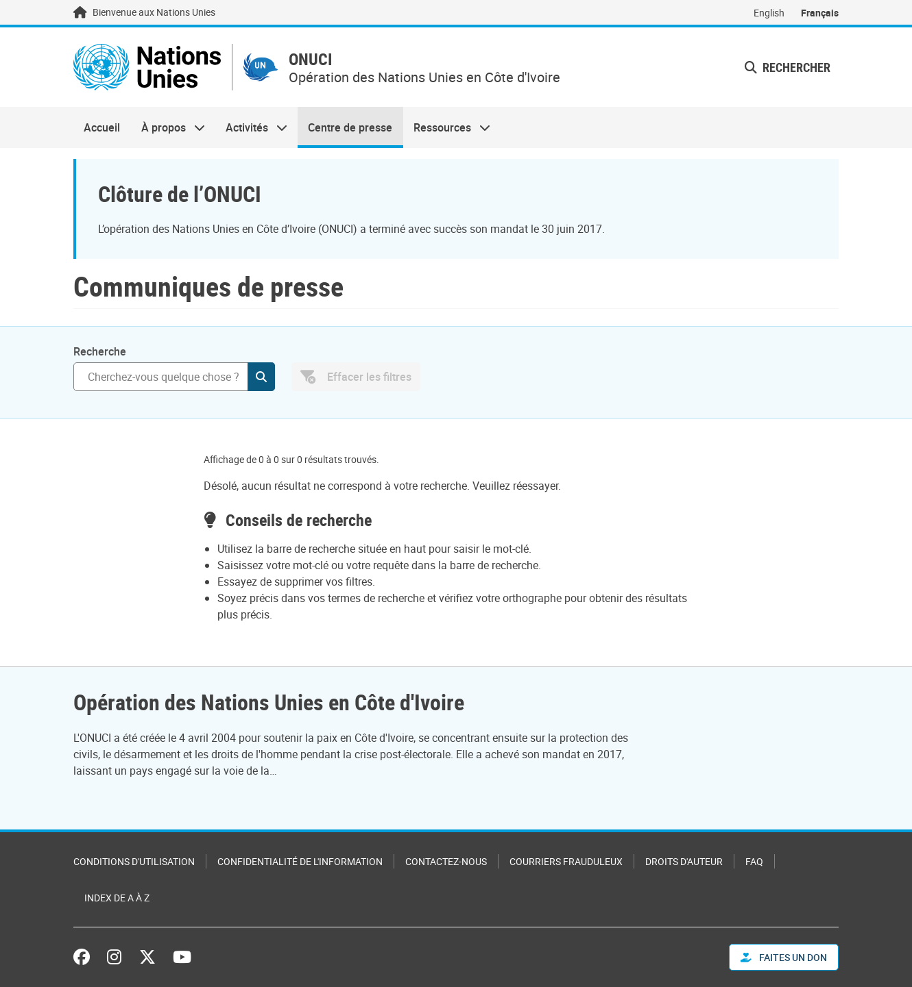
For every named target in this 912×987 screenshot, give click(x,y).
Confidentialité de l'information (300, 861)
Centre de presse (350, 127)
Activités (251, 127)
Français (820, 12)
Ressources (446, 127)
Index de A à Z (116, 897)
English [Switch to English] (769, 12)
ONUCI (311, 59)
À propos (167, 127)
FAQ (754, 861)
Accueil (102, 127)
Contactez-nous (446, 861)
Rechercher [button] (787, 67)
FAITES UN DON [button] (784, 957)
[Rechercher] (174, 376)
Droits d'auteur (684, 861)
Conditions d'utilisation (134, 861)
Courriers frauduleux (566, 861)
